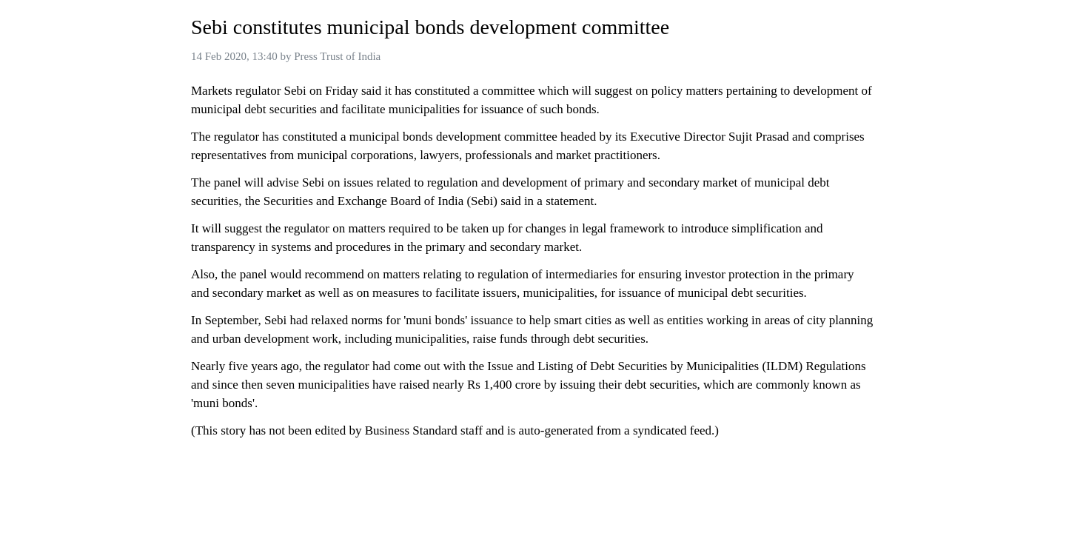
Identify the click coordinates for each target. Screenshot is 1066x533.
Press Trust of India (337, 56)
